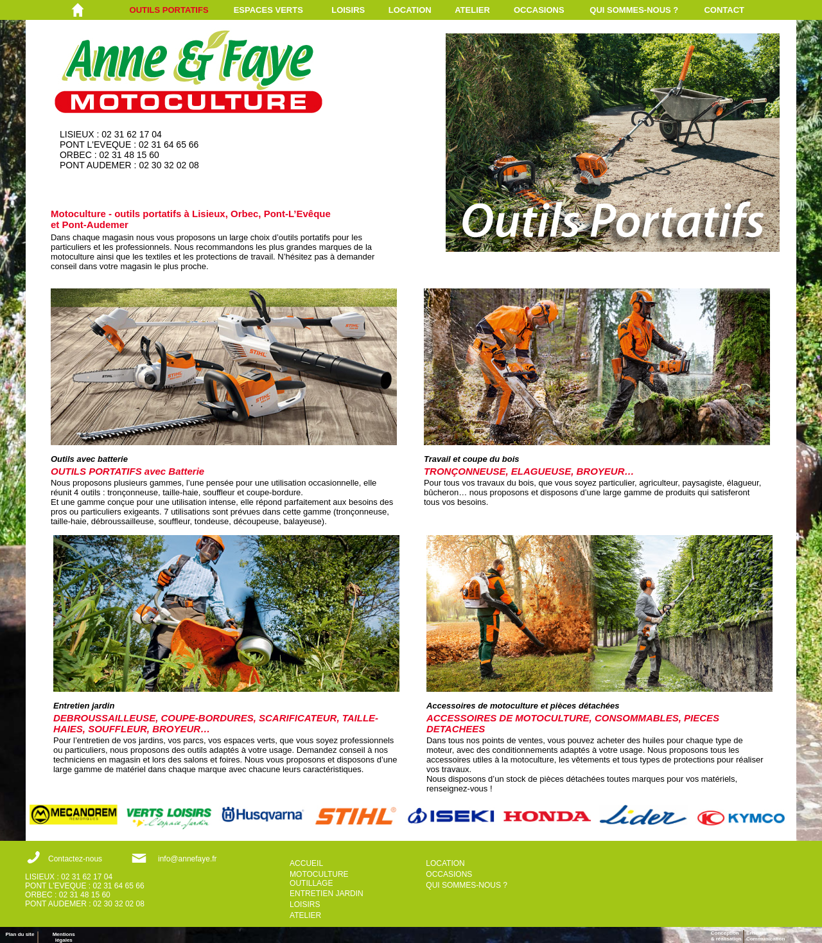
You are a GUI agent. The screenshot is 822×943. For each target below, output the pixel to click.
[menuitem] (182, 10)
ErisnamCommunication (765, 936)
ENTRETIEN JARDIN (326, 893)
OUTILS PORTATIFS (169, 10)
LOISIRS (348, 10)
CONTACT (724, 10)
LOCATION (410, 10)
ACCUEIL (306, 863)
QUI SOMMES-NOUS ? (634, 10)
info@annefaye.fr (187, 858)
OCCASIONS (539, 10)
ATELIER (472, 10)
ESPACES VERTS (268, 10)
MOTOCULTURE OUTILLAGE (319, 879)
